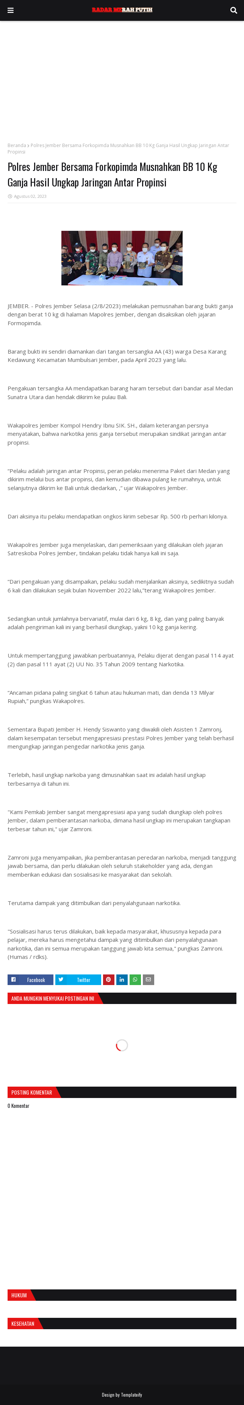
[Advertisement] (122, 78)
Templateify (131, 1394)
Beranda (17, 145)
